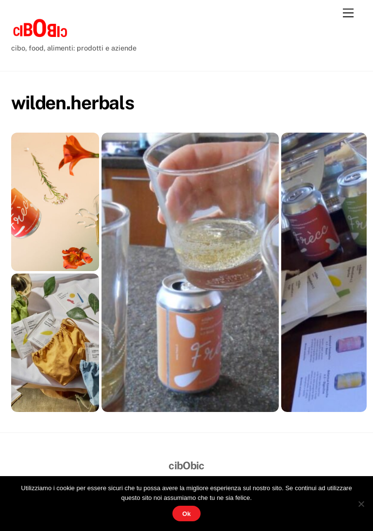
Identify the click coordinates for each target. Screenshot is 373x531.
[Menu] (348, 13)
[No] (361, 504)
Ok (186, 513)
